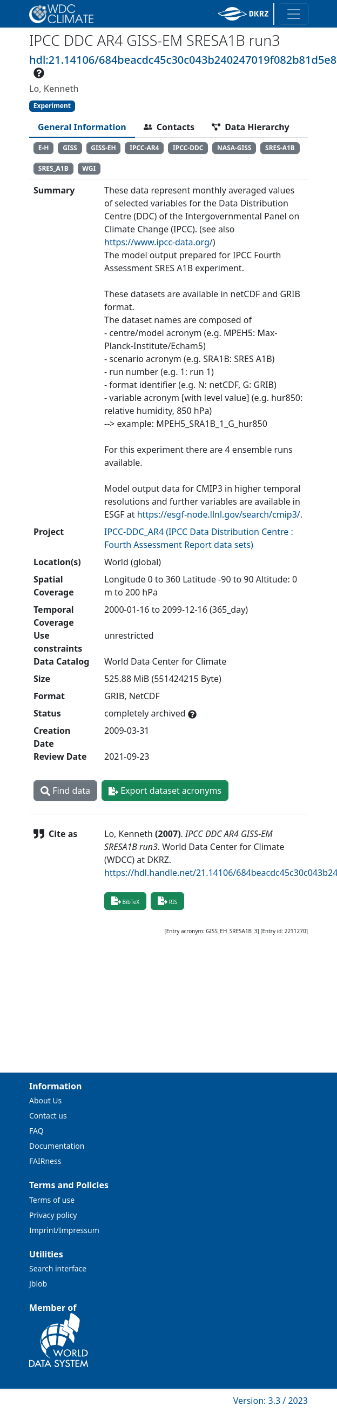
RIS (167, 901)
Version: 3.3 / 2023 (270, 1401)
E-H (43, 147)
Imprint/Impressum (64, 1230)
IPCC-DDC (188, 147)
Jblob (38, 1283)
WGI (89, 168)
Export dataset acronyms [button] (165, 790)
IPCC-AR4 (144, 147)
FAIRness (45, 1161)
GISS (70, 147)
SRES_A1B (53, 168)
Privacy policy (53, 1215)
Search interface (57, 1268)
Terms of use (52, 1200)
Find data (65, 790)
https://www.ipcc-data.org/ (158, 242)
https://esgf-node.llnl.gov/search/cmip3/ (218, 514)
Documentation (56, 1146)
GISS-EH (103, 147)
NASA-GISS (234, 147)
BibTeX (125, 901)
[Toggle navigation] (294, 14)
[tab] (82, 127)
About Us (45, 1100)
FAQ (36, 1131)
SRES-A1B (280, 147)
